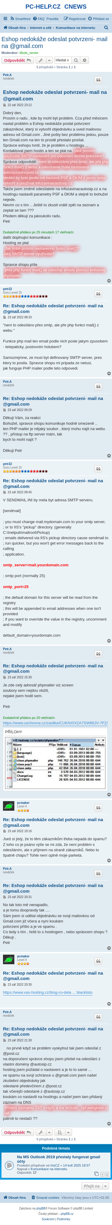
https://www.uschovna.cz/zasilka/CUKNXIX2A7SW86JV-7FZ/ (55, 723)
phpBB (40, 1208)
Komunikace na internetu (49, 1169)
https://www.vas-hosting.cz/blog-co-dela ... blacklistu (48, 992)
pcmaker (23, 802)
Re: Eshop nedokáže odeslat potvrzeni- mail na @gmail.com (53, 308)
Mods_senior (29, 53)
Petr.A (7, 75)
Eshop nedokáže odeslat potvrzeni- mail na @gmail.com (54, 42)
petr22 (7, 289)
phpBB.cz (67, 1213)
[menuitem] (20, 18)
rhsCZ (54, 1165)
